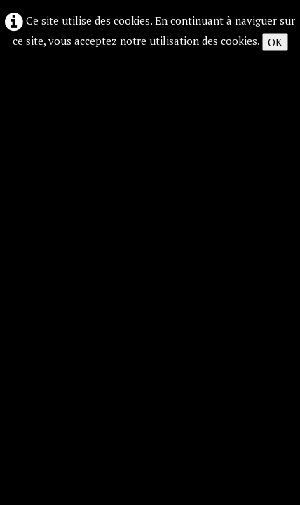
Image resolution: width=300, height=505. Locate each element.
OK (275, 42)
